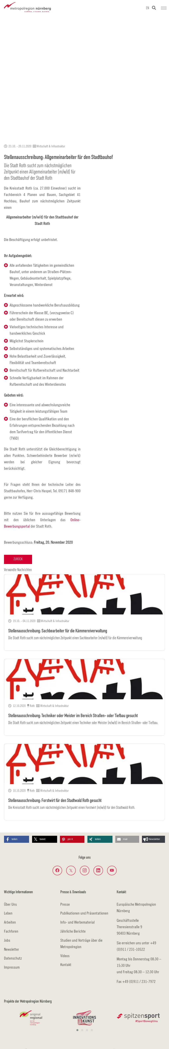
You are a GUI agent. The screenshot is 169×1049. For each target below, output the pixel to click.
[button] (16, 839)
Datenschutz (13, 958)
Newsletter (11, 949)
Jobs (7, 940)
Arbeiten (10, 922)
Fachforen (11, 931)
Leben (8, 913)
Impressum (12, 967)
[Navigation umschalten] (164, 8)
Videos (65, 955)
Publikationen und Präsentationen (84, 913)
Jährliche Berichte (73, 931)
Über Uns (10, 904)
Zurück (18, 559)
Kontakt (65, 964)
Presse (65, 904)
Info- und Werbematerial (77, 922)
